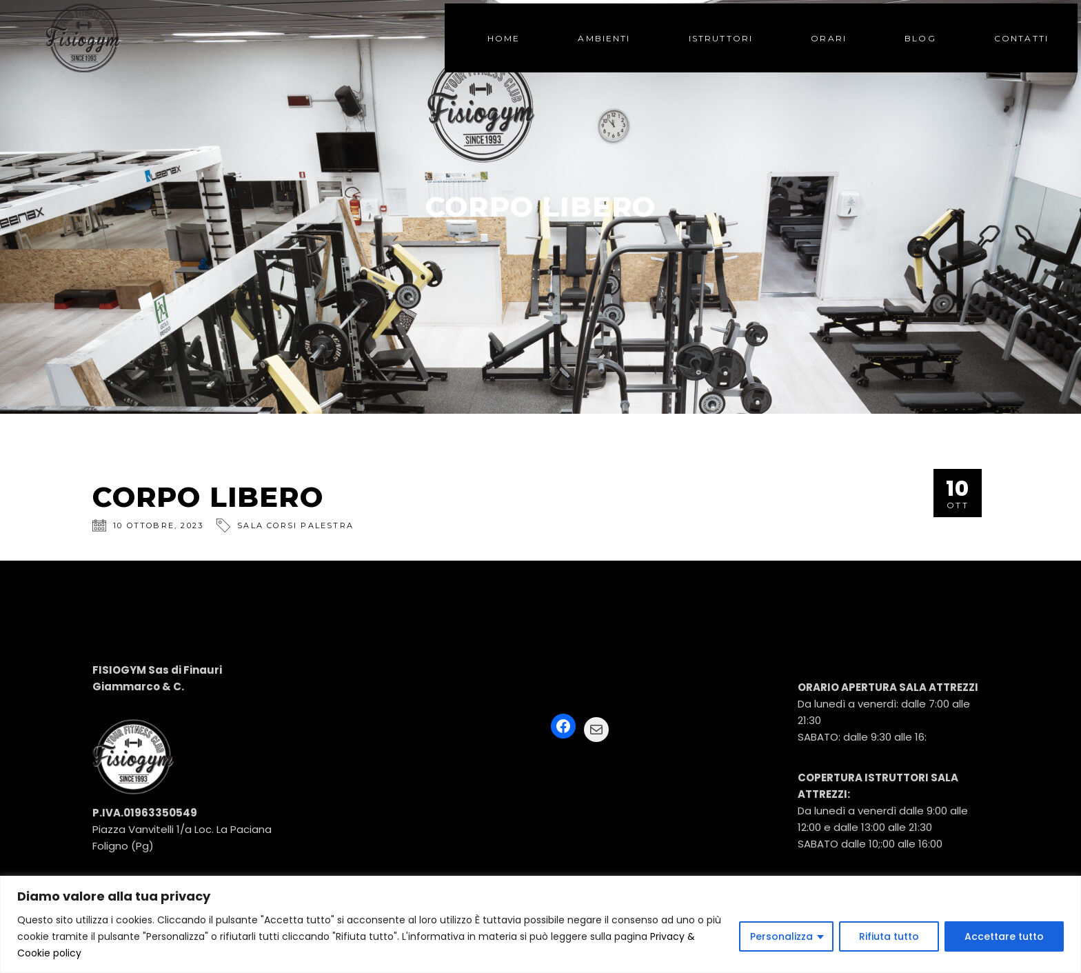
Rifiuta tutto (889, 936)
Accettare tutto (1004, 936)
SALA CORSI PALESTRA (295, 525)
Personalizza (781, 936)
